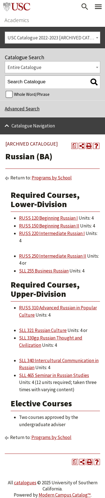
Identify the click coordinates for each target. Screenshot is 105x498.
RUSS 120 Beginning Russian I (48, 218)
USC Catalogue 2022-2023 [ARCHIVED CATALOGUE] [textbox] (54, 38)
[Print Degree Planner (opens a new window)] (74, 146)
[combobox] (52, 38)
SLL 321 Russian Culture (43, 330)
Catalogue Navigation (33, 126)
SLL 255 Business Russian (44, 271)
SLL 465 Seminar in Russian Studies (54, 375)
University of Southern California (16, 6)
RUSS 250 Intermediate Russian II (52, 256)
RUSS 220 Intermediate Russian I (52, 233)
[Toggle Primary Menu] (98, 6)
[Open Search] (85, 6)
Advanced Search (22, 109)
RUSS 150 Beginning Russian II (49, 226)
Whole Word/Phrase (32, 94)
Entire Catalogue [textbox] (24, 67)
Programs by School (52, 178)
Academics (16, 19)
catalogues (25, 483)
